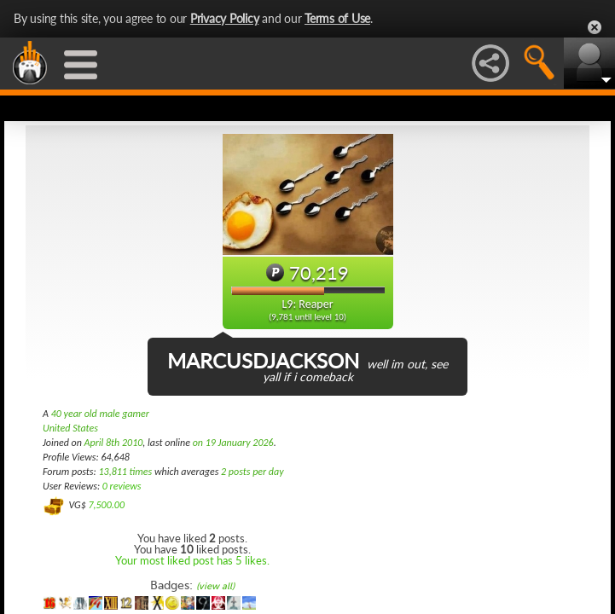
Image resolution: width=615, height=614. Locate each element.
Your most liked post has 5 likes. (192, 560)
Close (594, 27)
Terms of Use (337, 18)
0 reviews (122, 486)
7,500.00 (106, 505)
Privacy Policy (224, 18)
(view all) (215, 586)
